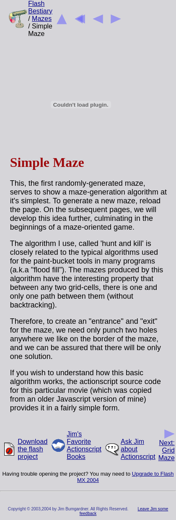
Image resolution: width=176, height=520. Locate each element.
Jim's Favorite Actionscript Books (84, 445)
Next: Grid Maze (166, 447)
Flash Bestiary (40, 7)
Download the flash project (32, 449)
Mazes (42, 18)
